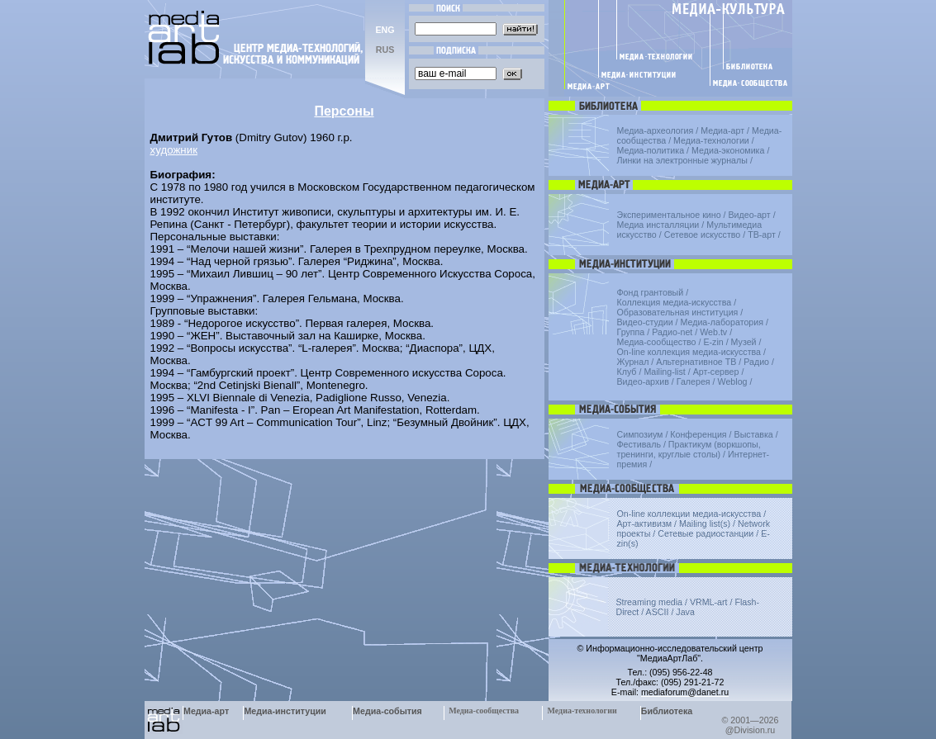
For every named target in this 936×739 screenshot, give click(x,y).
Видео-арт (749, 215)
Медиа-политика (651, 150)
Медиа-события (387, 711)
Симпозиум (640, 434)
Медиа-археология (655, 130)
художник (173, 150)
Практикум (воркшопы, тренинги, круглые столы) (689, 449)
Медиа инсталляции (658, 225)
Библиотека (667, 711)
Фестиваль (639, 444)
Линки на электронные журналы (682, 160)
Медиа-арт (722, 130)
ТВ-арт (762, 234)
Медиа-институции (284, 711)
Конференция (698, 434)
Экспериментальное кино (669, 215)
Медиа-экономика (727, 150)
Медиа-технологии (711, 140)
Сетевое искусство (702, 234)
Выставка (753, 434)
